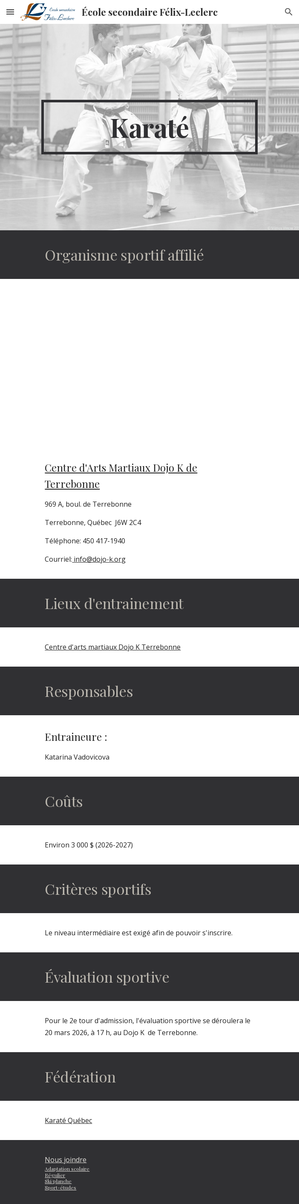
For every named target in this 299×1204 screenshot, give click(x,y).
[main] (149, 127)
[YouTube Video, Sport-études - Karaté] (149, 362)
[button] (10, 11)
